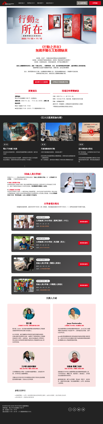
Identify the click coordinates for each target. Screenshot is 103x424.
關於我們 (41, 3)
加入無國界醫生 (82, 3)
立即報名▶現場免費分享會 (60, 82)
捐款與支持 (51, 3)
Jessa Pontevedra (44, 247)
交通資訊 (33, 98)
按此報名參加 (84, 222)
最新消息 (22, 3)
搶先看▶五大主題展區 (41, 82)
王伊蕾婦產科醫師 (45, 269)
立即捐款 (95, 3)
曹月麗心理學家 (45, 226)
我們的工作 (32, 3)
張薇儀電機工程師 (45, 290)
